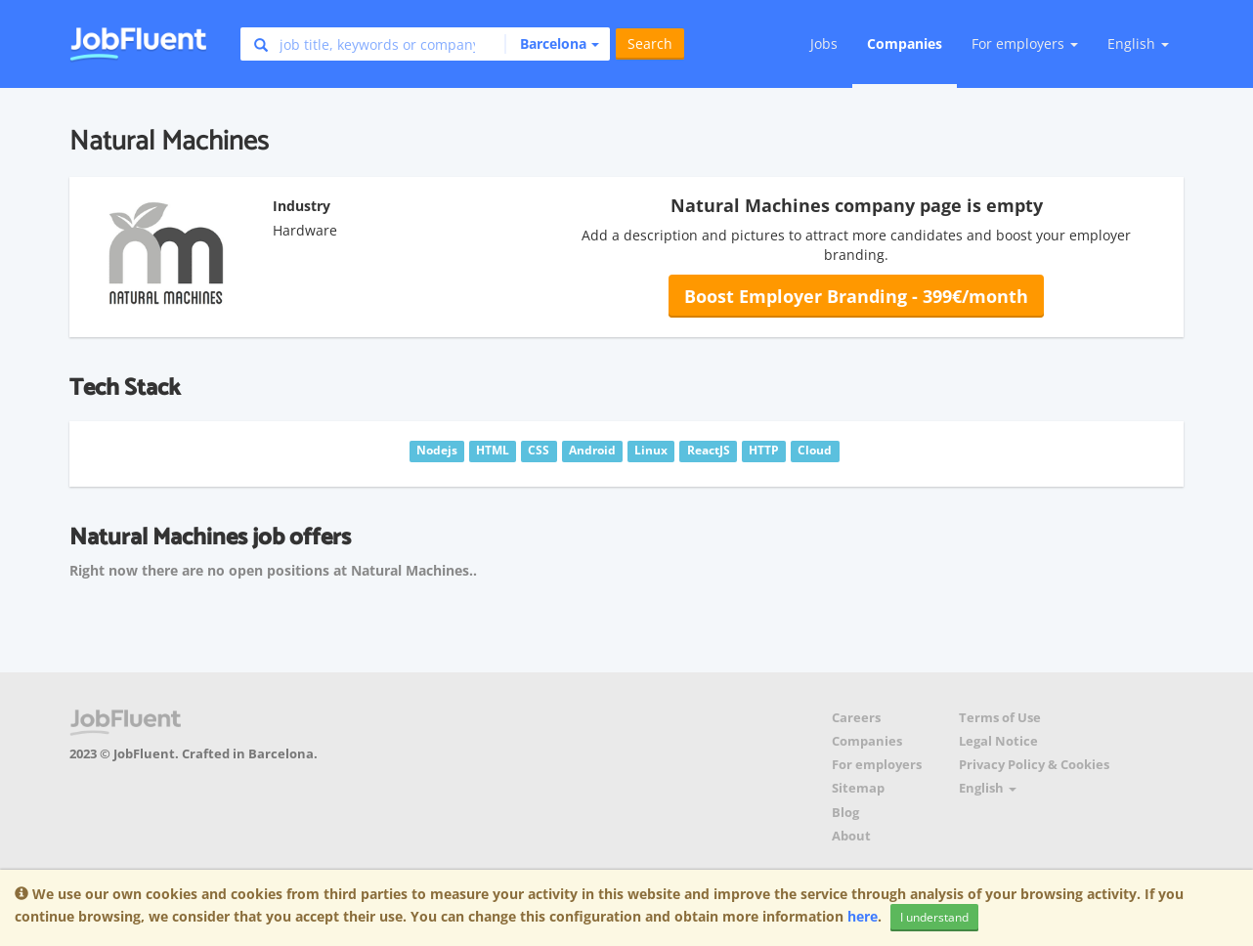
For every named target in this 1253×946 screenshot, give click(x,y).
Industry (301, 205)
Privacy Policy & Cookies (1034, 764)
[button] (551, 44)
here (862, 916)
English (1138, 43)
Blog (845, 812)
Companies (904, 43)
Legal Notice (998, 741)
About (851, 836)
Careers (856, 718)
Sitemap (858, 788)
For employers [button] (1025, 43)
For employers (877, 764)
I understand (934, 917)
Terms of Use (1000, 718)
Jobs (824, 43)
